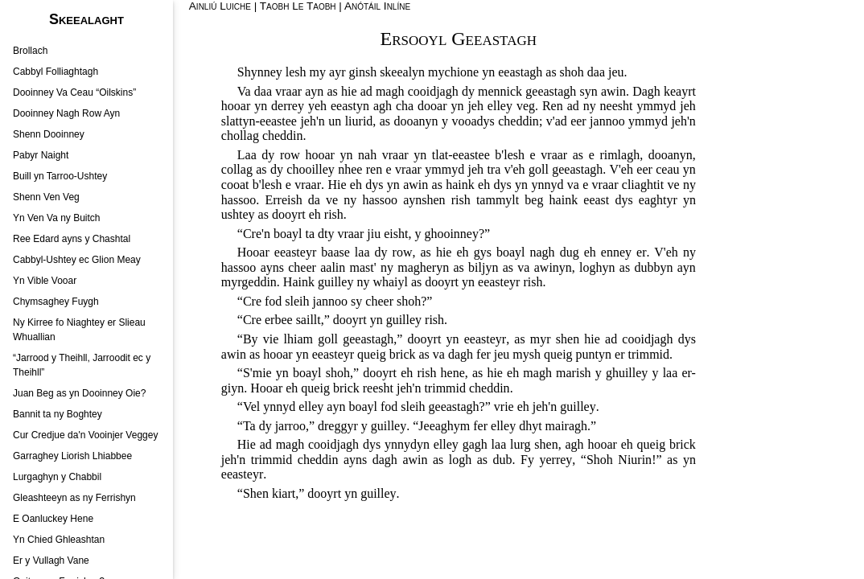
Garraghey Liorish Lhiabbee (72, 456)
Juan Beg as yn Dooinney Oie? (79, 393)
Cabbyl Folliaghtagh (55, 71)
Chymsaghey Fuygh (56, 301)
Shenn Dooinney (48, 134)
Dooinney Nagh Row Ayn (66, 113)
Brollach (30, 50)
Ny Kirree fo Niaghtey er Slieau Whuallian (79, 330)
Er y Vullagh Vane (51, 560)
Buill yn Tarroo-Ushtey (60, 176)
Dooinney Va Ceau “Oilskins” (74, 92)
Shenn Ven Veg (46, 197)
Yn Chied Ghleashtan (59, 539)
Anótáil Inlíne (377, 6)
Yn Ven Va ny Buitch (57, 218)
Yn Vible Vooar (44, 280)
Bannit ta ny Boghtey (57, 414)
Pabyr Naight (40, 155)
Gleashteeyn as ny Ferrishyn (74, 497)
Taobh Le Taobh (298, 6)
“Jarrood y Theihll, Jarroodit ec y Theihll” (81, 365)
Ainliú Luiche (220, 6)
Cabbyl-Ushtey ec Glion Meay (77, 259)
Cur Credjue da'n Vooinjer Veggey (85, 435)
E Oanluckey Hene (53, 518)
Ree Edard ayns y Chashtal (71, 238)
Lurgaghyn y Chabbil (57, 476)
